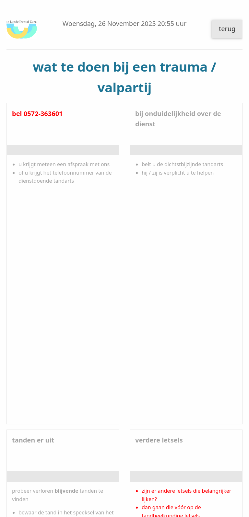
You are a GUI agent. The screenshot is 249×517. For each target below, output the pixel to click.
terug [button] (227, 28)
